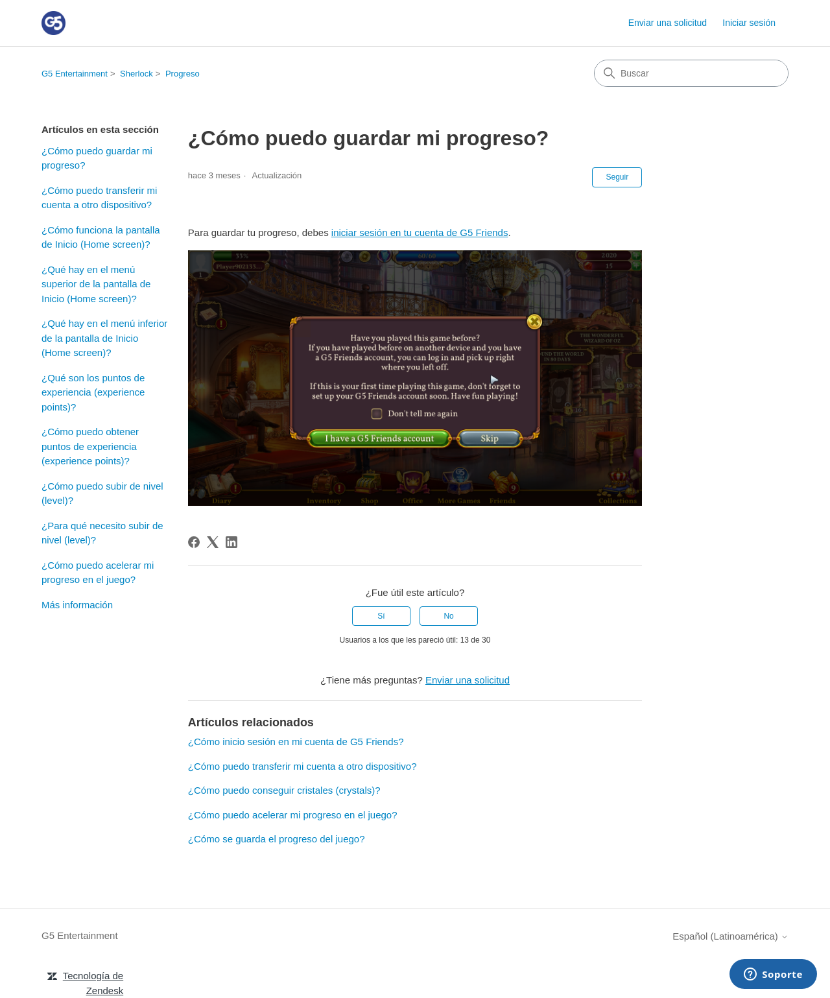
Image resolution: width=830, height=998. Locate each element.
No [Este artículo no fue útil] (448, 616)
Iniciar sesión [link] (749, 23)
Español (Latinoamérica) (730, 936)
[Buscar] (691, 73)
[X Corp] (213, 542)
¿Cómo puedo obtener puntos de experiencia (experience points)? (90, 446)
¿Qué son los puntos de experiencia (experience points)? (93, 392)
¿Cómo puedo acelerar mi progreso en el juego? (98, 573)
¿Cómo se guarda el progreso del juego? (276, 838)
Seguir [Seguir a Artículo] (617, 177)
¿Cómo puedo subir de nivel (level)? (102, 493)
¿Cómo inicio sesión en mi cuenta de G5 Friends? (296, 741)
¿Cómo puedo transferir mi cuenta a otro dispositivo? (99, 198)
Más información (77, 604)
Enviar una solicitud (667, 23)
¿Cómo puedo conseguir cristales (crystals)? (284, 790)
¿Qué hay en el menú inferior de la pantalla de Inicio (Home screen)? (104, 338)
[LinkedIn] (231, 542)
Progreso (182, 73)
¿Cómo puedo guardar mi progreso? (97, 158)
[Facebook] (194, 542)
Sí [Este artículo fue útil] (381, 616)
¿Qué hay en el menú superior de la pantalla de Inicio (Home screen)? (96, 284)
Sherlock (136, 73)
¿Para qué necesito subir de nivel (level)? (102, 533)
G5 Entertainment (75, 73)
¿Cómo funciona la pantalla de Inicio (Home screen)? (101, 237)
